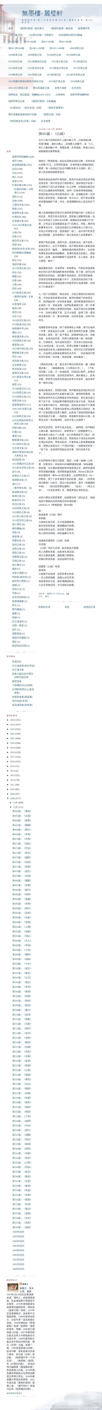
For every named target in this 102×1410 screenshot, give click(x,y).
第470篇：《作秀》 (22, 839)
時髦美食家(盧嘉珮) (22, 697)
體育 (14, 384)
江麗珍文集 (18, 205)
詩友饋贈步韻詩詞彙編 (70, 35)
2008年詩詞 (18, 1232)
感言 (47, 596)
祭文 (14, 605)
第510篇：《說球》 (22, 1014)
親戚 (14, 617)
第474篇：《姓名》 (22, 853)
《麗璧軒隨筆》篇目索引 (31, 28)
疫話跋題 (17, 459)
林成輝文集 (18, 492)
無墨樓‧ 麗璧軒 (42, 13)
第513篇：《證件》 (22, 1028)
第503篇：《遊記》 (22, 982)
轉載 (14, 276)
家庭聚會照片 (19, 404)
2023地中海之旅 (57, 81)
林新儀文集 (18, 336)
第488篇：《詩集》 (22, 917)
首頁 (10, 28)
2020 (12, 743)
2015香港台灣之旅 (58, 68)
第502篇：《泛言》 (22, 977)
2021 (12, 738)
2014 (12, 771)
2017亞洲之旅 (80, 68)
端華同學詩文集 (16, 101)
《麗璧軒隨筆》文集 (22, 296)
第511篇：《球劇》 (22, 1019)
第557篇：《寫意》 (22, 1222)
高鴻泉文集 (18, 361)
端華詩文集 (18, 373)
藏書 (14, 613)
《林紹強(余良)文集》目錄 (22, 121)
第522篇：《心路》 (22, 1070)
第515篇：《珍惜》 (22, 1038)
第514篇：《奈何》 (22, 1033)
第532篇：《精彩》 (22, 1111)
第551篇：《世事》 (22, 1195)
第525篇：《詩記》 (22, 1084)
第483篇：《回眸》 (22, 894)
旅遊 (14, 181)
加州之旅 (17, 544)
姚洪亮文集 (18, 240)
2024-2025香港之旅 (18, 88)
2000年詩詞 (18, 1269)
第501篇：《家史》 (22, 973)
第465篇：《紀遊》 (22, 816)
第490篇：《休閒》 (22, 922)
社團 (14, 432)
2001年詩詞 (18, 1264)
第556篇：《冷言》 (22, 1218)
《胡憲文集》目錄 (51, 114)
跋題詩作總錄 (19, 637)
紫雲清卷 (17, 681)
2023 (12, 729)
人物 (14, 232)
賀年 (14, 629)
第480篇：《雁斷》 (22, 880)
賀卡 (14, 472)
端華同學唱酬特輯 (79, 94)
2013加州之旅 (15, 68)
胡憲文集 (17, 400)
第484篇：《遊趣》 (22, 899)
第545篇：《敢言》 (22, 1172)
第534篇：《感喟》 (22, 1121)
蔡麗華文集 (18, 213)
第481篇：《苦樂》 (22, 885)
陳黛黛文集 (18, 352)
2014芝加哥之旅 (36, 68)
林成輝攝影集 (19, 165)
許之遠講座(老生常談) (23, 665)
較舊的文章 (89, 607)
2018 (12, 752)
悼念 (14, 260)
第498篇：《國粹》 (22, 954)
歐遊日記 (17, 500)
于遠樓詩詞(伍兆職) (22, 685)
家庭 (14, 208)
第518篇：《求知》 (22, 1051)
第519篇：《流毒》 (22, 1056)
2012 (12, 780)
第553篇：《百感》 (22, 1204)
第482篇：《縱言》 (22, 890)
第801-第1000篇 (16, 48)
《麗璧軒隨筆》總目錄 (61, 28)
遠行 (14, 484)
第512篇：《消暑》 (22, 1024)
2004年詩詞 (18, 1250)
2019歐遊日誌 (54, 74)
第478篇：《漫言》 (22, 871)
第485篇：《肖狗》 (22, 903)
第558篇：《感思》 (22, 1227)
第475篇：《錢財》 (22, 857)
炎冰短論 (17, 369)
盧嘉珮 (15, 536)
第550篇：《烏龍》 (22, 1190)
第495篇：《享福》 (22, 945)
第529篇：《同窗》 (22, 1098)
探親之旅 (17, 552)
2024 (12, 724)
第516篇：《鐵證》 (22, 1042)
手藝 (14, 593)
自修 (14, 200)
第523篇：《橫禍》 (22, 1074)
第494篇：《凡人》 (22, 940)
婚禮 (14, 585)
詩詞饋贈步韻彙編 (21, 252)
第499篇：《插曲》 (22, 959)
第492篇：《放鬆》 (22, 931)
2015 (12, 766)
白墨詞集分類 (15, 35)
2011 (12, 784)
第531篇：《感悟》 (22, 1107)
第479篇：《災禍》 (22, 876)
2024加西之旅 (77, 81)
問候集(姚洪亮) (20, 577)
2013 (12, 775)
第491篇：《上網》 (22, 927)
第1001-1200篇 (36, 48)
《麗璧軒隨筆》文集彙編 (43, 101)
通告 (14, 641)
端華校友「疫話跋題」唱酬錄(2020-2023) (29, 94)
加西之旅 (17, 548)
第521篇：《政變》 (22, 1065)
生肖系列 (76, 88)
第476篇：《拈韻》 (22, 862)
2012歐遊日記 (80, 61)
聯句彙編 (17, 609)
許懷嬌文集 (18, 221)
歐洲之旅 (17, 496)
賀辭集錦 (17, 633)
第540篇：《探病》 (22, 1148)
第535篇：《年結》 (22, 1125)
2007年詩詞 (18, 1236)
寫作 (14, 288)
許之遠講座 (18, 621)
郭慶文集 (17, 540)
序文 (14, 356)
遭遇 (14, 436)
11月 (15, 807)
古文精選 (45, 121)
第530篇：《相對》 (22, 1102)
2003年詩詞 (18, 1255)
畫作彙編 (17, 528)
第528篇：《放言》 (22, 968)
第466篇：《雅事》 (22, 820)
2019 (12, 747)
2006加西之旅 (77, 48)
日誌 (14, 173)
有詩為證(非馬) (20, 701)
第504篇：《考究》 (22, 987)
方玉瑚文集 (18, 448)
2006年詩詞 (18, 1241)
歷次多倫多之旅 (41, 88)
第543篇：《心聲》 (22, 1162)
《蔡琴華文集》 (20, 488)
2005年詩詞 (18, 1246)
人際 (14, 284)
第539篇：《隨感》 (22, 1144)
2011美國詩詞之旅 (37, 61)
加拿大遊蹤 (60, 88)
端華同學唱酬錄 (20, 156)
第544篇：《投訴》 (22, 1167)
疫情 (14, 312)
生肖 (14, 316)
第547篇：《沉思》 (22, 1181)
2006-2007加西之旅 (22, 409)
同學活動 (17, 428)
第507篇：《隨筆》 (22, 1000)
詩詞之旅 (17, 504)
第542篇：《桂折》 (22, 1158)
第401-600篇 (47, 41)
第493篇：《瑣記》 (22, 936)
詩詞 (14, 169)
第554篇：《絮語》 (22, 1208)
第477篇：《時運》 (22, 866)
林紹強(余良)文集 (21, 248)
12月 (15, 802)
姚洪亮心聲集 (19, 581)
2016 (12, 761)
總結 (14, 332)
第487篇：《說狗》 (22, 913)
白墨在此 (17, 217)
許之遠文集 (18, 669)
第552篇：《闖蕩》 (22, 1199)
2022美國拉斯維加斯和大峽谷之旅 (26, 81)
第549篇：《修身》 (22, 1185)
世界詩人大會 (19, 475)
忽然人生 (17, 589)
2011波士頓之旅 (60, 61)
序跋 (14, 532)
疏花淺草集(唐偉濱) (22, 705)
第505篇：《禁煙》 (22, 991)
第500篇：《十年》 (22, 963)
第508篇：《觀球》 (22, 1005)
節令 (14, 272)
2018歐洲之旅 (15, 74)
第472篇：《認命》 (22, 843)
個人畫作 (17, 565)
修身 (14, 308)
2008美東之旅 (15, 55)
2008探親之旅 (35, 55)
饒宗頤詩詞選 (19, 645)
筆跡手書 (17, 264)
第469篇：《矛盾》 (22, 834)
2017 (12, 757)
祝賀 (14, 244)
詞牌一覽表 (18, 625)
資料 (14, 196)
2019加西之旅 (35, 74)
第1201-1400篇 (57, 48)
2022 (12, 733)
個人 (14, 177)
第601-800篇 (65, 41)
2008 (12, 798)
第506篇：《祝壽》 (22, 996)
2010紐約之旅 (54, 55)
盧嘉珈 (15, 344)
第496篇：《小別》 (22, 950)
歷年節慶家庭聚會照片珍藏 (22, 114)
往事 (14, 280)
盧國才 (25, 1284)
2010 (12, 789)
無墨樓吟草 (84, 28)
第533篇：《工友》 (22, 1116)
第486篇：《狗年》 (22, 908)
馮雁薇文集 (18, 556)
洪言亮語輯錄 (19, 597)
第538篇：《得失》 (22, 1139)
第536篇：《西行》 (22, 1130)
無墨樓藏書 (18, 601)
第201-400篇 (30, 41)
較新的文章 (44, 607)
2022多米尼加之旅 (75, 74)
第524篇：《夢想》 (22, 1079)
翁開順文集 (18, 480)
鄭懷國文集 (18, 440)
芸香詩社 (17, 661)
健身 (14, 569)
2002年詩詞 (18, 1259)
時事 (14, 236)
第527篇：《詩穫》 (22, 1093)
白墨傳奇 (60, 94)
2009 (12, 794)
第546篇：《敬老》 (22, 1176)
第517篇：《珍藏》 (22, 1047)
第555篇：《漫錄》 (22, 1213)
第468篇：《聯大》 (22, 829)
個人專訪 (17, 524)
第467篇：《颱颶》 (22, 825)
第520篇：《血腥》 (22, 1061)
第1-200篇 (13, 41)
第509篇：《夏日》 (22, 1010)
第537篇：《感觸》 (22, 1135)
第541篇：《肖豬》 (22, 1153)
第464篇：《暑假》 (22, 811)
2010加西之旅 (73, 55)
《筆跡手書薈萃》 (55, 107)
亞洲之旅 (17, 560)
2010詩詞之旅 (15, 61)
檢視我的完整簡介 (14, 1393)
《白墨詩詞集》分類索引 (40, 35)
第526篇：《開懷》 (22, 1088)
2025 (12, 720)
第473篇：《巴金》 (22, 848)
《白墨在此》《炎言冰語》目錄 (24, 107)
